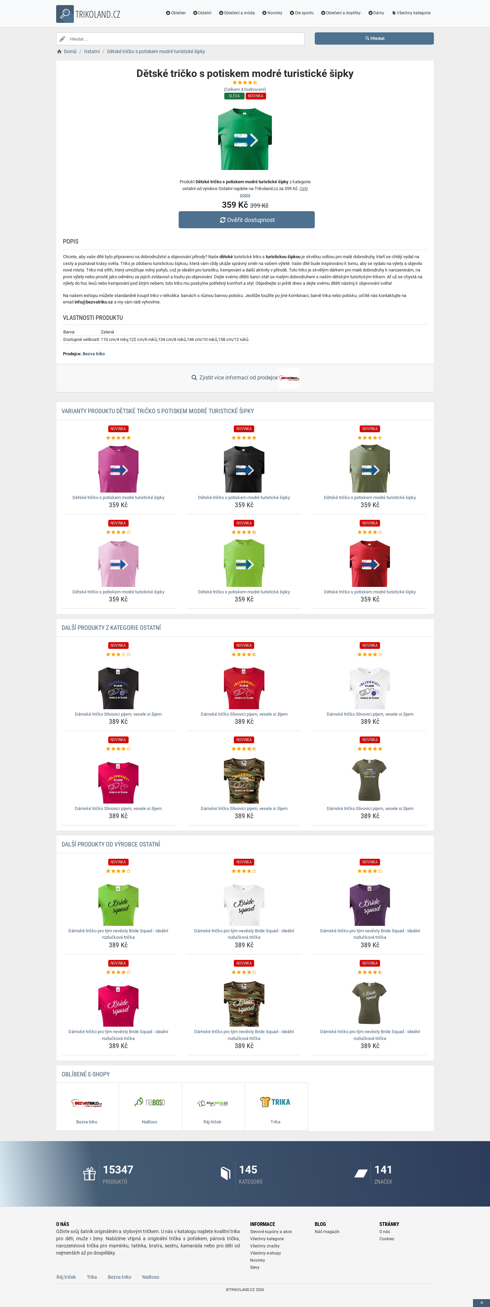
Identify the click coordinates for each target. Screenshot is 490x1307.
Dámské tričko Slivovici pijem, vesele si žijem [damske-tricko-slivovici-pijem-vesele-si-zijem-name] (118, 714)
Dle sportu (301, 13)
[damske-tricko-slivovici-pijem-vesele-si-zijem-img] (118, 683)
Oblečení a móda (236, 13)
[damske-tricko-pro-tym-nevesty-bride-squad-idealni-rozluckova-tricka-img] (118, 900)
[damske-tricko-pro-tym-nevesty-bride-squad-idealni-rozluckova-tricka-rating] (118, 871)
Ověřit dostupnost (246, 219)
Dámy (376, 13)
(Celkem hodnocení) (245, 89)
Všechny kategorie (410, 13)
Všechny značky (265, 1246)
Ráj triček (66, 1277)
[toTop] (481, 1303)
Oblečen (175, 13)
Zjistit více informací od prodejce (245, 378)
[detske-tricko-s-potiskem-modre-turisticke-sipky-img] (118, 467)
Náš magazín (327, 1231)
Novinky (272, 13)
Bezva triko (94, 353)
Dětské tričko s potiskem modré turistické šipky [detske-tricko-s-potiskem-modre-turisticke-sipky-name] (118, 497)
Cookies (386, 1238)
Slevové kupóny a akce (271, 1231)
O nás (384, 1231)
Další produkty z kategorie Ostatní (111, 627)
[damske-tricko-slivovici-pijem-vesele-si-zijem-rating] (118, 654)
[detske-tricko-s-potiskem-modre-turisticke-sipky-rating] (118, 438)
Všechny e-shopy (265, 1253)
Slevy (255, 1267)
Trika (92, 1277)
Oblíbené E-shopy (86, 1074)
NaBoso (150, 1277)
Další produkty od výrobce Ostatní (111, 844)
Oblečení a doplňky (341, 13)
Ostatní (202, 13)
